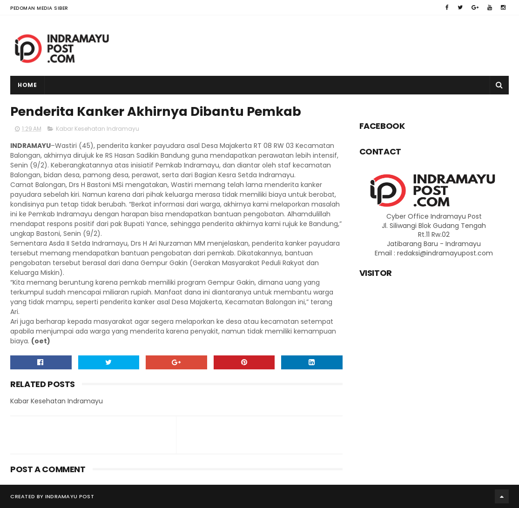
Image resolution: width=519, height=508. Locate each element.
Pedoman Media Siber (39, 8)
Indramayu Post (69, 496)
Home (27, 85)
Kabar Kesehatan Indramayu (97, 129)
